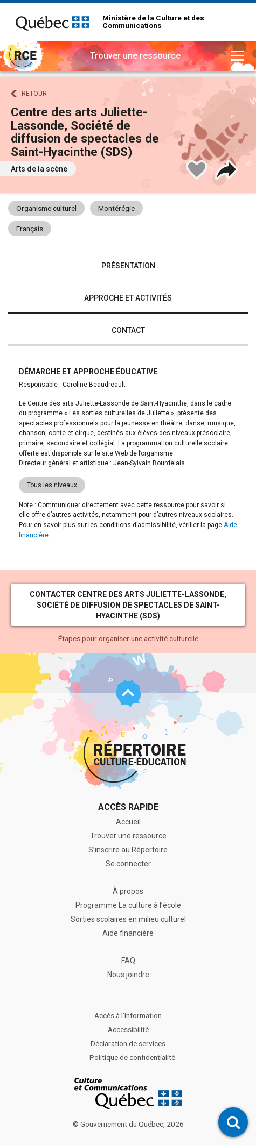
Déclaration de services (128, 1043)
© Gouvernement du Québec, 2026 (128, 1124)
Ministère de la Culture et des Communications (153, 22)
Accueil (128, 821)
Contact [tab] (128, 330)
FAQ (128, 960)
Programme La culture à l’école (128, 905)
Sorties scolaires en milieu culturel (128, 919)
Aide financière (128, 933)
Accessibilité (128, 1029)
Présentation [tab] (128, 265)
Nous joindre (128, 974)
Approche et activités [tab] (128, 298)
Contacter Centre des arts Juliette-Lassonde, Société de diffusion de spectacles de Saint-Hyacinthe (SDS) (128, 605)
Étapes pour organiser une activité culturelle (128, 638)
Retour (34, 93)
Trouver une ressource (128, 835)
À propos (128, 891)
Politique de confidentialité (132, 1057)
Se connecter (128, 863)
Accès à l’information (128, 1015)
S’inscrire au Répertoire (128, 849)
